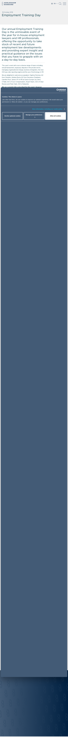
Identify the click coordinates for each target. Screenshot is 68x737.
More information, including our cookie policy (47, 109)
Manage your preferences (34, 116)
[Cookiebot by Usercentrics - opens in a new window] (58, 90)
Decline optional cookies (12, 116)
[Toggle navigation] (64, 3)
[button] (60, 4)
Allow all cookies (55, 116)
